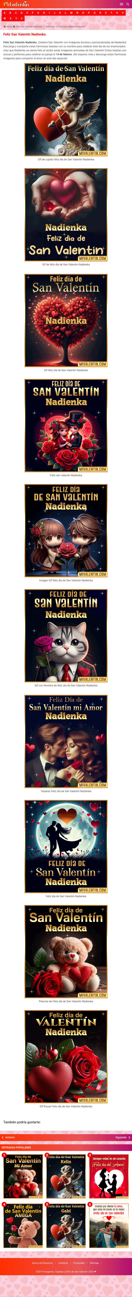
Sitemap (94, 1263)
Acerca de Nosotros (42, 1263)
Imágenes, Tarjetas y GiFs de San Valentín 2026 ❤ (70, 1271)
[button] (4, 13)
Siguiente (121, 1137)
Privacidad (78, 1263)
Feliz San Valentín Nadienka (24, 34)
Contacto (63, 1263)
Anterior (10, 1137)
